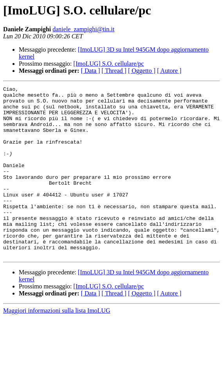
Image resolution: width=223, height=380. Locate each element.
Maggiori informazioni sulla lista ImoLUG (56, 344)
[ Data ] (90, 70)
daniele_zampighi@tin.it (83, 29)
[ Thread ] (114, 70)
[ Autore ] (169, 70)
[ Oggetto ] (141, 70)
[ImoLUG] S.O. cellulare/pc (109, 63)
